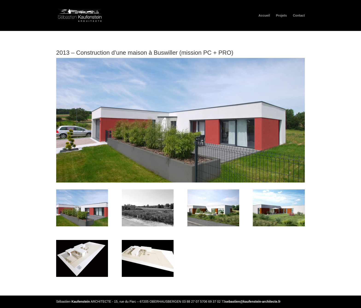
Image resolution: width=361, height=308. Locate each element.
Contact (299, 15)
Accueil (264, 15)
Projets (281, 15)
